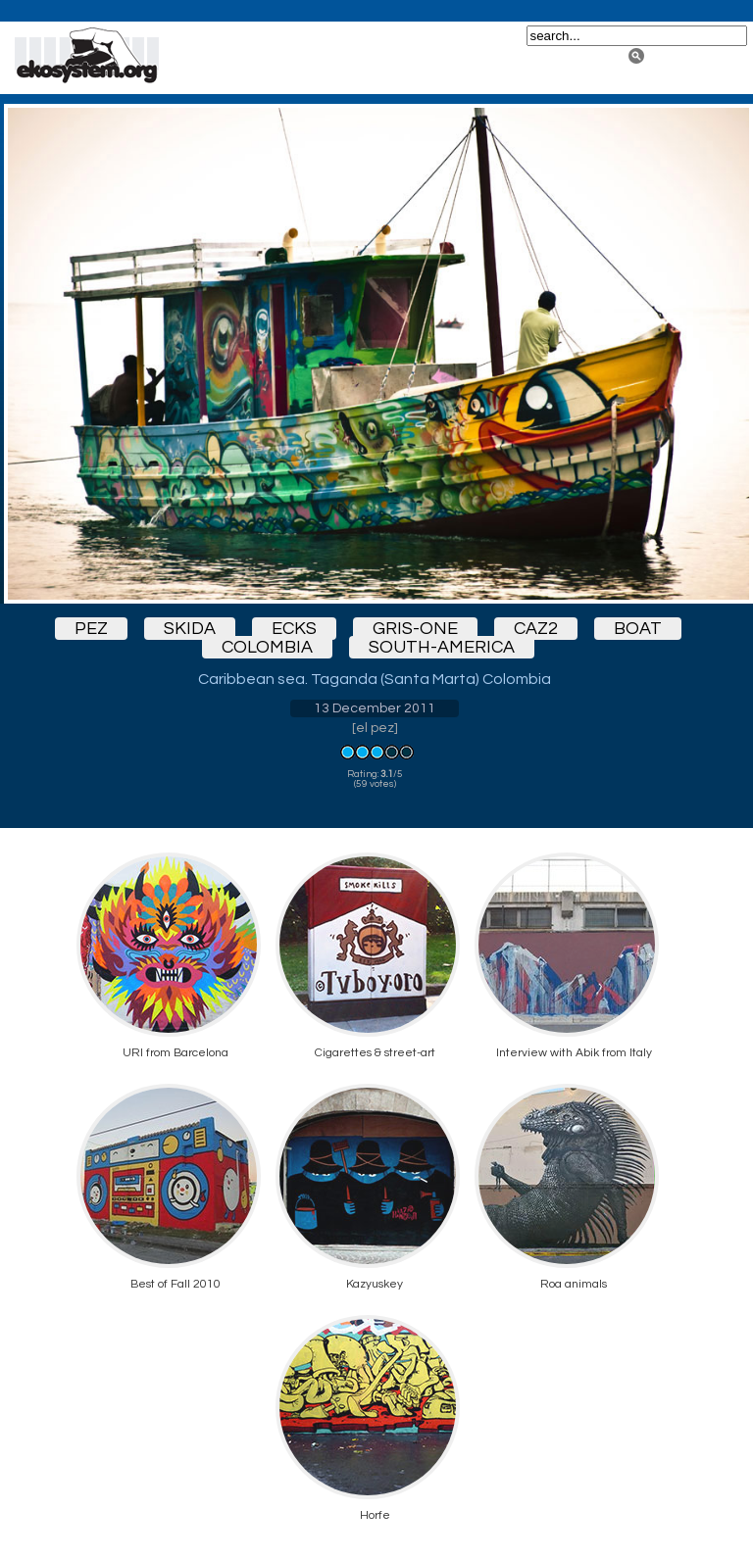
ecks (294, 628)
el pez (375, 728)
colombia (267, 647)
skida (190, 628)
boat (638, 628)
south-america (442, 647)
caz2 (536, 628)
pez (91, 628)
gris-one (415, 628)
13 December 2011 (374, 708)
